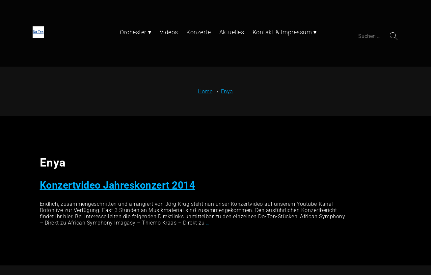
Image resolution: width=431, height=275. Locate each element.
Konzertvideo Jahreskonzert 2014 (115, 141)
